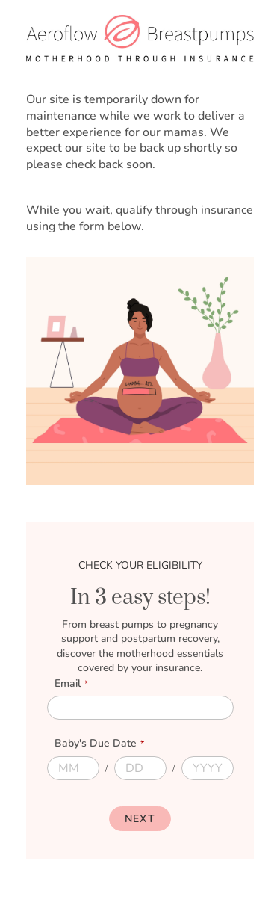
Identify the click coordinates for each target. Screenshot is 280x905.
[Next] (140, 818)
